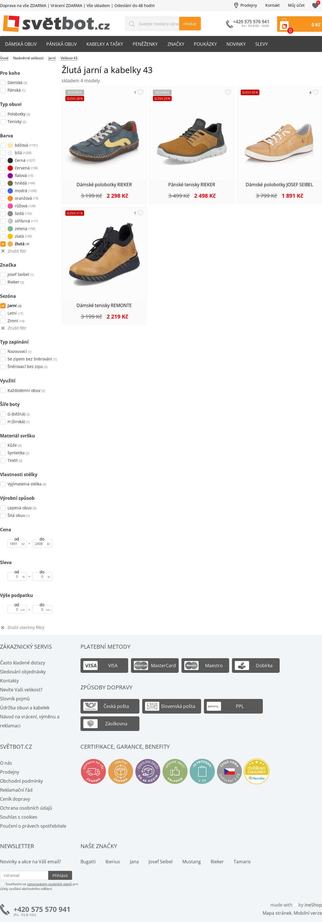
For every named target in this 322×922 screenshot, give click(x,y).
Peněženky (147, 44)
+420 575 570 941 (41, 909)
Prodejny (248, 5)
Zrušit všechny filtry (26, 627)
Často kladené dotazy (22, 663)
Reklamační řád (16, 790)
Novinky (239, 44)
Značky (178, 44)
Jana (134, 862)
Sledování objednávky (23, 672)
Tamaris (242, 862)
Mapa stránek (277, 913)
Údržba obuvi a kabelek (24, 708)
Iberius (112, 862)
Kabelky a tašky (106, 44)
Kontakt (272, 5)
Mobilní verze (308, 913)
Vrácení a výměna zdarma (121, 771)
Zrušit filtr (17, 251)
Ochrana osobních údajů (26, 808)
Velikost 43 (69, 58)
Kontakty (9, 681)
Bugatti (88, 862)
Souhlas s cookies (18, 817)
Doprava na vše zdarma (93, 771)
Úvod (4, 58)
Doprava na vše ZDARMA (23, 5)
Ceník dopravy (15, 799)
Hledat (190, 23)
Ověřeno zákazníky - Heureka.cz (257, 771)
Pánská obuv (62, 44)
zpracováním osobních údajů (49, 884)
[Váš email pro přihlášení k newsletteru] (24, 875)
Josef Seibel (161, 862)
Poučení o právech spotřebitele (33, 826)
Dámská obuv (21, 44)
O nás (6, 763)
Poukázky (208, 44)
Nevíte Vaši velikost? (21, 690)
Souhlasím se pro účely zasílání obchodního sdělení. (39, 886)
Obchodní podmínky (21, 781)
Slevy (265, 44)
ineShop (313, 905)
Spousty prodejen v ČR (202, 771)
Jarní (52, 58)
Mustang (191, 862)
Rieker (217, 862)
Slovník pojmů (15, 699)
